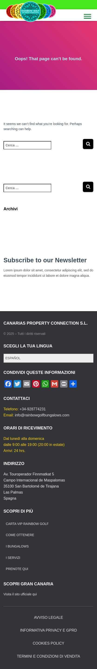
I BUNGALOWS (17, 546)
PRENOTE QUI (17, 569)
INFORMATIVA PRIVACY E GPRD (48, 630)
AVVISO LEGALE (48, 618)
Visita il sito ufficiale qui (20, 594)
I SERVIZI (13, 558)
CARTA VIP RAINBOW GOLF (27, 524)
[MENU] (87, 16)
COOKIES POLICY (48, 643)
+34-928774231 (32, 409)
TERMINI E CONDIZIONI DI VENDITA (48, 656)
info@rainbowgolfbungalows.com (42, 415)
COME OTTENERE (20, 535)
